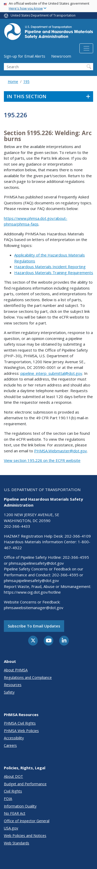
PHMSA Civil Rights (20, 723)
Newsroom (61, 56)
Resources (12, 684)
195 (26, 81)
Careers (10, 745)
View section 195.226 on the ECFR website (42, 460)
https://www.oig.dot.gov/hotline (32, 592)
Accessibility (14, 737)
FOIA (8, 798)
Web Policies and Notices (25, 835)
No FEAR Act (14, 813)
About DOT (13, 776)
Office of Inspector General (26, 820)
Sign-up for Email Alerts (24, 56)
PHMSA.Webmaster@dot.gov (60, 450)
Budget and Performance (25, 783)
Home (13, 81)
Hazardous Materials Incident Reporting (50, 266)
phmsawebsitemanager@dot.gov (33, 607)
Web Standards (16, 843)
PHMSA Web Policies (21, 730)
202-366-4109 (77, 536)
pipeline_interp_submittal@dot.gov (51, 373)
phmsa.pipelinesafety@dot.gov (36, 563)
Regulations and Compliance (28, 677)
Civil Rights (13, 791)
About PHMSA (16, 670)
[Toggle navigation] (86, 48)
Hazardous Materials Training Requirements (53, 272)
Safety (9, 692)
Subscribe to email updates (34, 626)
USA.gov (11, 828)
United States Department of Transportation (43, 15)
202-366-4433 (17, 526)
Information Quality (20, 806)
